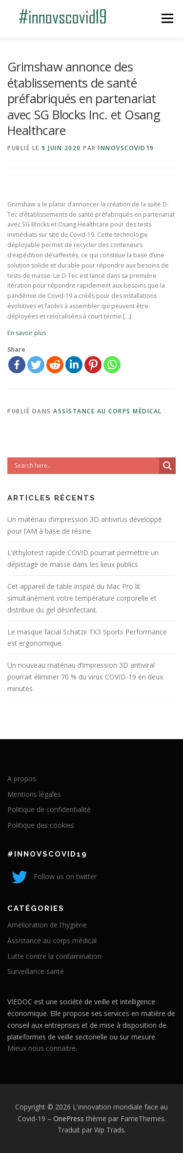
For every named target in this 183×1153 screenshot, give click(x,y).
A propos (21, 778)
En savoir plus (26, 333)
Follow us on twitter (52, 876)
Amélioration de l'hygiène (47, 924)
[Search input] (86, 465)
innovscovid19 (126, 148)
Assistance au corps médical (107, 411)
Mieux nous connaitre (41, 1048)
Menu (167, 18)
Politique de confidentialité (49, 809)
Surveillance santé (35, 971)
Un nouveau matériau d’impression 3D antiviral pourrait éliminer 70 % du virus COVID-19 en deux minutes (85, 676)
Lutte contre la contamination (54, 956)
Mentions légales (34, 794)
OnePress (68, 1118)
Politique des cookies (40, 825)
